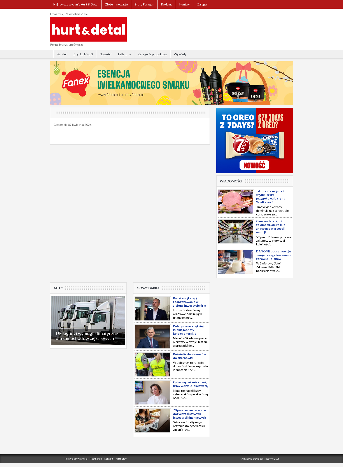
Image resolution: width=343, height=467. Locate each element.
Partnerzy (121, 458)
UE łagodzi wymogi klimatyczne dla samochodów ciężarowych (87, 336)
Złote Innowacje (116, 4)
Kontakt (185, 4)
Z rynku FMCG (83, 54)
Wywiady (180, 54)
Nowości (105, 54)
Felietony (124, 54)
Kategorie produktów (152, 54)
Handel (61, 54)
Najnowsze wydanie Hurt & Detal (75, 4)
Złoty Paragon (144, 4)
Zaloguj (202, 4)
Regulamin (96, 458)
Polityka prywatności (76, 458)
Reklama (166, 4)
